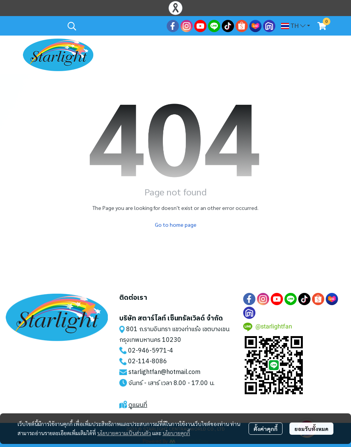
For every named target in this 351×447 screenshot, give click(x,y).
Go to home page (176, 224)
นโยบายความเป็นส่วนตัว (124, 432)
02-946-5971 (147, 351)
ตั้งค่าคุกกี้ (265, 428)
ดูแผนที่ (137, 405)
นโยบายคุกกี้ (176, 432)
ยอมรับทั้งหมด (311, 428)
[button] (113, 26)
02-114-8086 (147, 361)
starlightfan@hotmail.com (164, 372)
